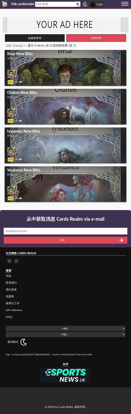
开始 (8, 275)
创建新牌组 (35, 38)
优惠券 (10, 296)
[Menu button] (124, 7)
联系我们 (11, 282)
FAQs (9, 316)
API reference (14, 310)
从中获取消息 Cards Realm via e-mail (65, 219)
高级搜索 (96, 37)
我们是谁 (11, 289)
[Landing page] (5, 3)
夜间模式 (13, 341)
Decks (18, 45)
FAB (8, 45)
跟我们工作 (12, 303)
